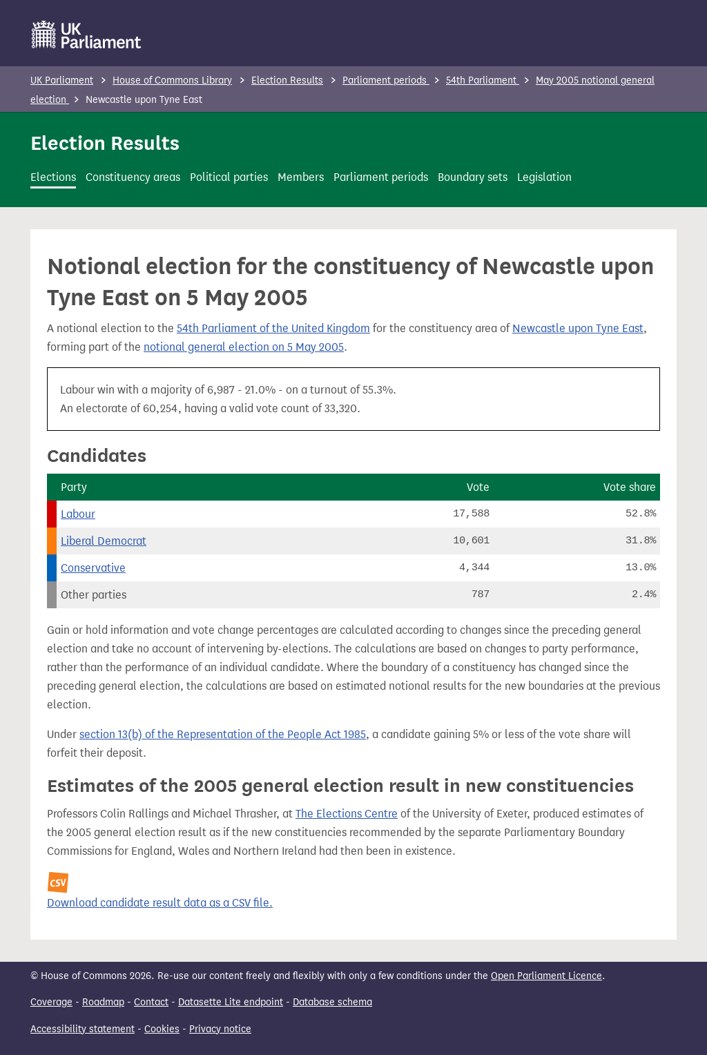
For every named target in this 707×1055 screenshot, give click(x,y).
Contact (151, 1002)
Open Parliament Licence (546, 976)
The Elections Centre (347, 813)
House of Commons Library (172, 80)
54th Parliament (482, 80)
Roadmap (103, 1002)
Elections (53, 177)
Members (301, 177)
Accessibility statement (82, 1029)
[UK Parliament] (86, 34)
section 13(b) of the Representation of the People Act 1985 (222, 734)
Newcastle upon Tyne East (577, 328)
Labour (78, 514)
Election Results (287, 80)
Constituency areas (133, 177)
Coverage (51, 1002)
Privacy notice (220, 1029)
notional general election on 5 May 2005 (244, 347)
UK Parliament (61, 80)
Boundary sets (472, 177)
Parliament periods (385, 80)
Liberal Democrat (103, 541)
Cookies (162, 1029)
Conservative (93, 567)
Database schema (332, 1002)
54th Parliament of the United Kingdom (273, 328)
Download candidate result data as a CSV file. (160, 902)
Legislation (544, 177)
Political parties (229, 177)
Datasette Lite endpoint (230, 1002)
